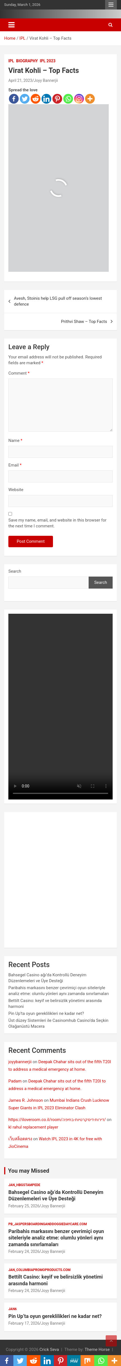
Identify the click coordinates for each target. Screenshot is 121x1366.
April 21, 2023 (20, 80)
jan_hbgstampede (24, 1185)
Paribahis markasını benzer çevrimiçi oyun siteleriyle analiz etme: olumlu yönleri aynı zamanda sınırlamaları (56, 1237)
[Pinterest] (57, 99)
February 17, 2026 (23, 1323)
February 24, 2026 (23, 1251)
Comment (19, 373)
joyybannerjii (20, 1061)
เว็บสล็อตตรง (20, 1138)
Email (14, 465)
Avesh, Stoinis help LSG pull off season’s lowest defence (58, 301)
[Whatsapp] (68, 99)
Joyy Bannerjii (46, 80)
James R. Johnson (25, 1100)
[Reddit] (35, 99)
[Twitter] (25, 99)
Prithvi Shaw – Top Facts (84, 321)
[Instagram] (79, 99)
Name (15, 440)
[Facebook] (14, 99)
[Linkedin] (46, 99)
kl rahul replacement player (33, 1127)
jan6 (12, 1309)
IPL (11, 61)
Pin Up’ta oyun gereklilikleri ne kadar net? (46, 1013)
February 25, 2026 (23, 1206)
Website (15, 489)
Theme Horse (97, 1349)
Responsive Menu (111, 4)
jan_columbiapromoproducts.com (39, 1270)
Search (14, 571)
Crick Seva (49, 1349)
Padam (14, 1081)
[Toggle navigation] (11, 24)
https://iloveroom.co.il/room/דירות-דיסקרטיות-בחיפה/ (57, 1119)
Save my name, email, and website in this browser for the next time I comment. (57, 523)
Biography (27, 61)
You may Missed (28, 1170)
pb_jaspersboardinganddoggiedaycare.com (47, 1224)
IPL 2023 (47, 61)
